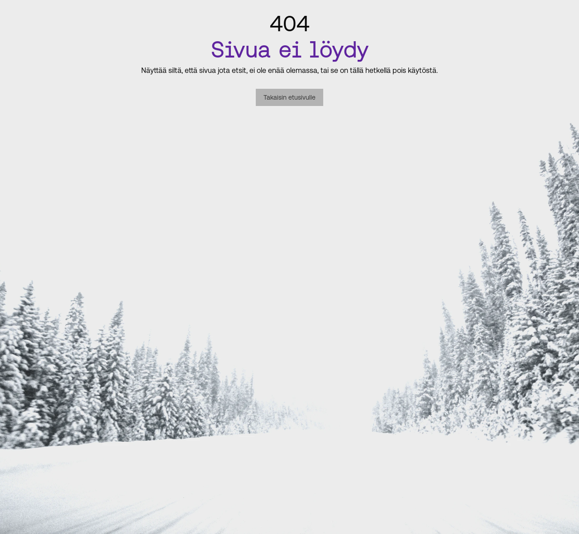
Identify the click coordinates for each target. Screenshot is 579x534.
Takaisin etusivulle (289, 97)
